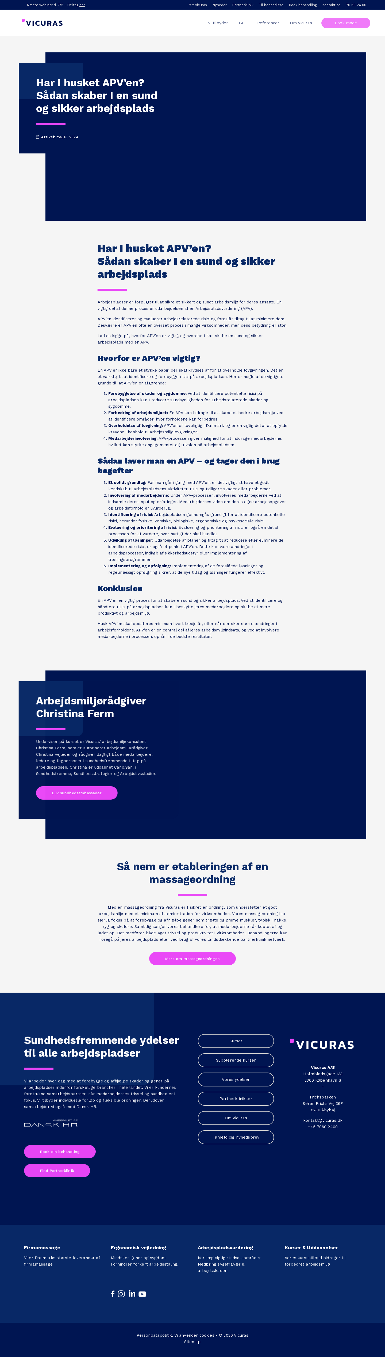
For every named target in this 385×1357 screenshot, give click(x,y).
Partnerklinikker (236, 1098)
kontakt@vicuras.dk (322, 1120)
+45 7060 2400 (323, 1126)
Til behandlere (271, 5)
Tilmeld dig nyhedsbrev (236, 1137)
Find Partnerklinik (57, 1168)
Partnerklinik (242, 5)
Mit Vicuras (197, 5)
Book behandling (303, 5)
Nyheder (219, 5)
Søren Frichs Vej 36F (323, 1103)
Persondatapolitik (154, 1332)
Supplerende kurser (236, 1060)
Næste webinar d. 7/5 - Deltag (56, 5)
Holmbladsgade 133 (322, 1073)
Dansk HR (86, 1103)
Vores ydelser (236, 1079)
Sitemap (192, 1339)
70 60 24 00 (356, 5)
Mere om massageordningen (192, 956)
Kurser (236, 1041)
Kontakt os (331, 5)
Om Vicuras (236, 1118)
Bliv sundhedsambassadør (74, 793)
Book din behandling (60, 1149)
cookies (206, 1332)
